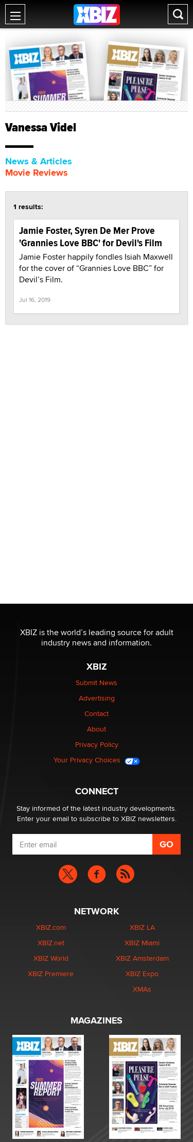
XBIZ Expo (142, 973)
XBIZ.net (51, 943)
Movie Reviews (36, 172)
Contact (96, 713)
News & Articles (38, 161)
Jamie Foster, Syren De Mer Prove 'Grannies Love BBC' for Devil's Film (90, 236)
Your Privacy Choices (97, 760)
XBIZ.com (51, 927)
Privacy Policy (96, 744)
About (96, 729)
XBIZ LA (142, 927)
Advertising (97, 698)
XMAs (142, 989)
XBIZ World (50, 958)
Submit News (96, 682)
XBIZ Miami (142, 943)
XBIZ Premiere (51, 973)
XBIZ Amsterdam (142, 958)
